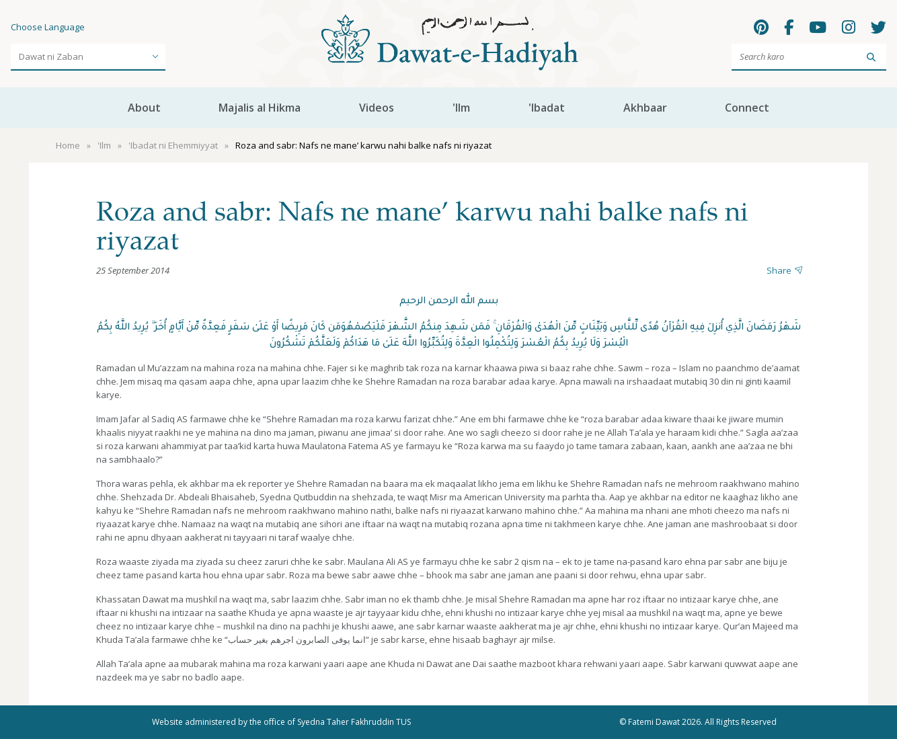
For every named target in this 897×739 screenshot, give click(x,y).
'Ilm (461, 107)
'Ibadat (547, 107)
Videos (376, 107)
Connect (747, 107)
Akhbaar (645, 107)
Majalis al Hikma (260, 107)
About (144, 107)
